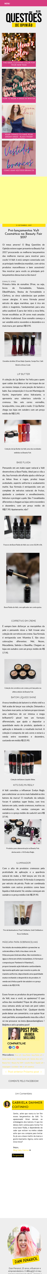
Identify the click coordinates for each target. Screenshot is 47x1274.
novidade (15, 1067)
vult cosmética (29, 1067)
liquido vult (39, 1063)
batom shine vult (36, 1059)
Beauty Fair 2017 (17, 1063)
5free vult (18, 1055)
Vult (21, 1067)
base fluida (26, 1055)
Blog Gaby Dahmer (21, 1150)
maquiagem (6, 1067)
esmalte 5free (29, 1063)
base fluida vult (37, 1055)
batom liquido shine (8, 1059)
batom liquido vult (23, 1059)
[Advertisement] (23, 200)
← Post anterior (14, 1071)
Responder (18, 1155)
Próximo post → (33, 1071)
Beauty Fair (6, 1063)
